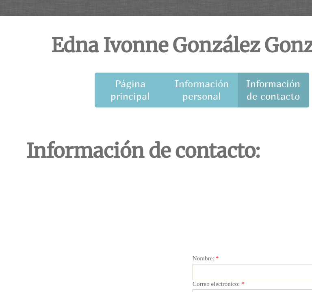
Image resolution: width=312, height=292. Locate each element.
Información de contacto (273, 90)
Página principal (130, 90)
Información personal (202, 90)
